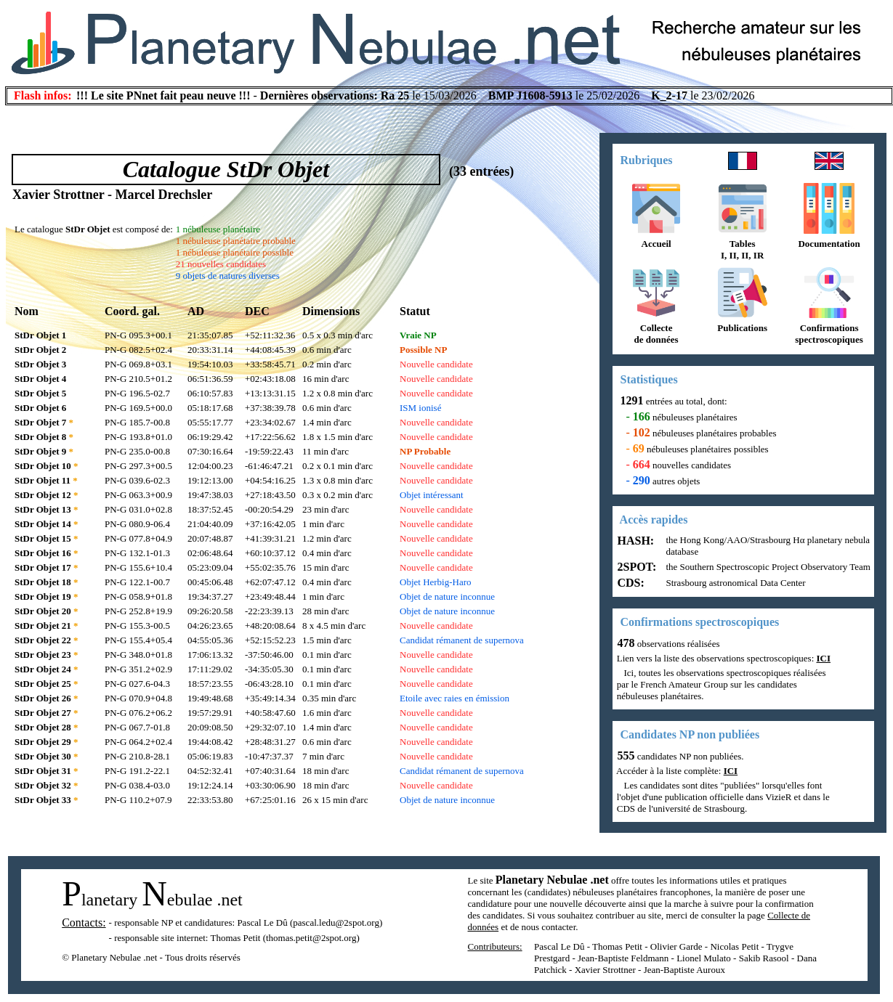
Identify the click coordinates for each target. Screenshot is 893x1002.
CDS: (630, 583)
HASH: (635, 540)
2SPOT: (636, 567)
